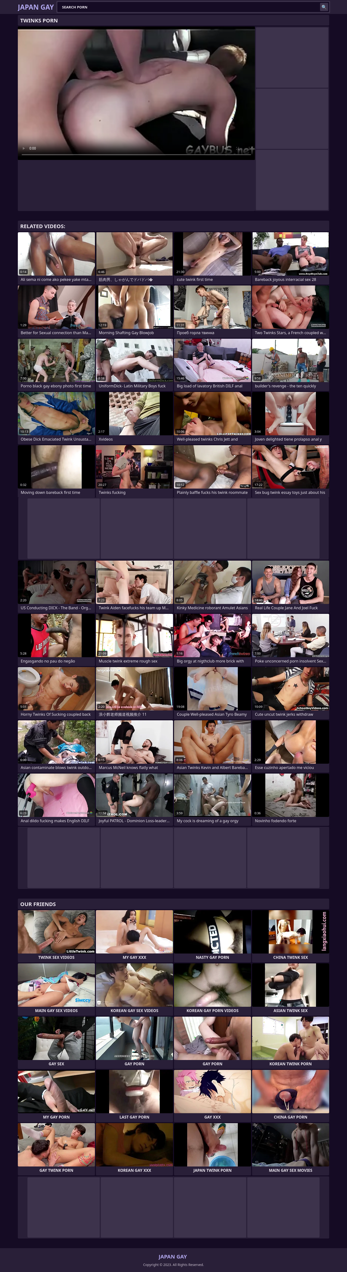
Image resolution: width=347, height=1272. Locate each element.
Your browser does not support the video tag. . (136, 93)
